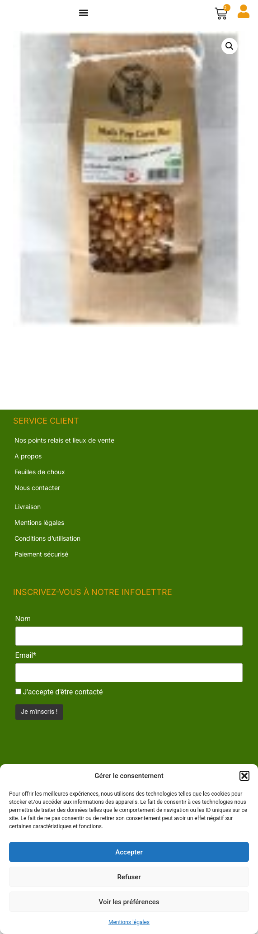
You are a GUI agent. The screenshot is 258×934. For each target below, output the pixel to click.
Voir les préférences (129, 902)
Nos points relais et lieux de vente (64, 449)
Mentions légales (129, 922)
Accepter (128, 852)
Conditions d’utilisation (47, 547)
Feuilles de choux (39, 481)
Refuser (129, 877)
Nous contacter (37, 496)
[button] (244, 775)
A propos (28, 465)
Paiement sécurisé (41, 563)
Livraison (27, 515)
